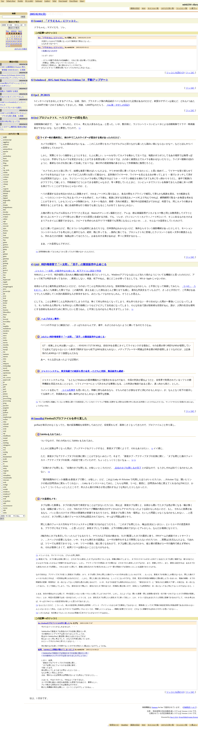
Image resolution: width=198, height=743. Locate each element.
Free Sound (63, 1)
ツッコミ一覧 (181, 8)
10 (16, 38)
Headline (124, 725)
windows (40, 79)
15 (11, 41)
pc (36, 94)
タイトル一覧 (153, 8)
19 (21, 41)
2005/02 (14, 31)
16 (14, 41)
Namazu (155, 707)
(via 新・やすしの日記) (118, 105)
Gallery (47, 1)
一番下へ (193, 8)
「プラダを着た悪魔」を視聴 (11, 116)
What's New (10, 1)
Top (2, 1)
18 (18, 41)
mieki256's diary (190, 4)
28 (9, 46)
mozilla (39, 418)
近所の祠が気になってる (10, 121)
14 (9, 41)
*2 (37, 559)
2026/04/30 (23, 64)
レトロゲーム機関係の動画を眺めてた (13, 128)
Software (38, 1)
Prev (7, 31)
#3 (32, 94)
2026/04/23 (23, 119)
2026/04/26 (23, 94)
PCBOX (45, 94)
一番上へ (193, 725)
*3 (37, 605)
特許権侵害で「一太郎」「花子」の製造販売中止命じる (74, 264)
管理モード (114, 725)
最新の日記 (134, 8)
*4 (37, 613)
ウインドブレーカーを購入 (11, 108)
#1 (32, 20)
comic (38, 20)
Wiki (54, 1)
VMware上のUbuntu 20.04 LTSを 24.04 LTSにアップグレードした (12, 76)
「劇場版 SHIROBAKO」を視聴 (12, 70)
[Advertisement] (148, 734)
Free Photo (73, 1)
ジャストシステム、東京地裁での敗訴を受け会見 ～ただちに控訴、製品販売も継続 (82, 371)
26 (21, 43)
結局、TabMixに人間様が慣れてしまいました (56, 650)
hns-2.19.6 (174, 717)
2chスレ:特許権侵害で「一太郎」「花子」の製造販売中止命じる (73, 337)
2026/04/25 (23, 99)
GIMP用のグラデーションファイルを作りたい (13, 84)
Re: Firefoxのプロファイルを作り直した (54, 623)
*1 (37, 252)
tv (36, 117)
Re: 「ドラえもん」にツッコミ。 (51, 38)
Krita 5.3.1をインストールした (12, 97)
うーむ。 (187, 286)
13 (7, 41)
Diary (82, 1)
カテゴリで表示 (20, 49)
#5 (32, 264)
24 (16, 43)
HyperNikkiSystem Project (188, 717)
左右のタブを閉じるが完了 (128, 468)
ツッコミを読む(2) (175, 72)
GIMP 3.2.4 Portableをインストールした (13, 103)
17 (16, 41)
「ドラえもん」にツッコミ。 (62, 20)
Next (20, 31)
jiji (36, 264)
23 (14, 43)
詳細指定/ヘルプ (189, 707)
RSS (143, 8)
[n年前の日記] (55, 14)
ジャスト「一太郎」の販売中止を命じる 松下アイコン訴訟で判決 (68, 271)
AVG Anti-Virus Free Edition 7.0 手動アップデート (78, 79)
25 (18, 43)
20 (7, 43)
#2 (32, 79)
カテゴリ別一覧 (167, 8)
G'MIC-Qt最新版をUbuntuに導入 (12, 67)
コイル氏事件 (68, 390)
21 (9, 43)
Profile (20, 1)
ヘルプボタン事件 (50, 319)
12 (21, 38)
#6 (32, 418)
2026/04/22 (23, 124)
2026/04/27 (23, 88)
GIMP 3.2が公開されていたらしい (13, 113)
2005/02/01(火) (38, 14)
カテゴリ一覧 (13, 134)
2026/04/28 (23, 81)
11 (18, 38)
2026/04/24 (23, 110)
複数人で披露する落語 (9, 91)
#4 (32, 117)
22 (11, 43)
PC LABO (29, 1)
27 (7, 46)
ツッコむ (190, 72)
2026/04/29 (23, 73)
